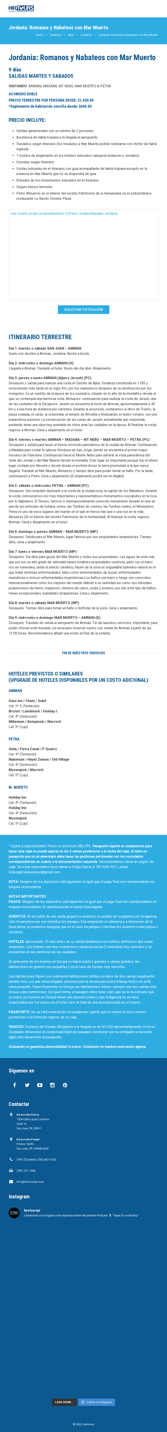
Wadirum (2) (60, 213)
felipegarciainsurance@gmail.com (34, 872)
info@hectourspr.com (30, 1181)
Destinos (55, 34)
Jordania (86, 34)
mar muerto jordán (24, 213)
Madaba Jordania (104, 213)
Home (39, 34)
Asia (71, 34)
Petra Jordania (80, 213)
